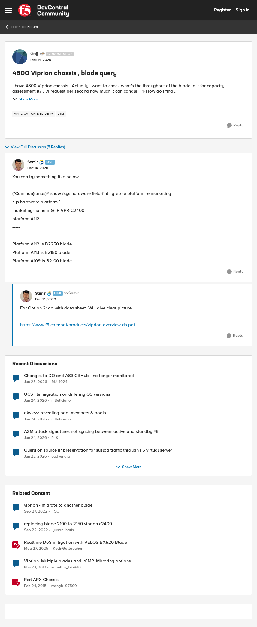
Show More (25, 99)
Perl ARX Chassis (41, 579)
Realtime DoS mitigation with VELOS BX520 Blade (75, 542)
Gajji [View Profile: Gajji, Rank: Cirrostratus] (34, 54)
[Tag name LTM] (61, 114)
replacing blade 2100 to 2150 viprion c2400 (68, 523)
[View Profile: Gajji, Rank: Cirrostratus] (19, 56)
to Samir (71, 293)
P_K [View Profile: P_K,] (54, 438)
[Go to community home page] (43, 10)
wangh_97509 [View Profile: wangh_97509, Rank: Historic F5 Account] (64, 586)
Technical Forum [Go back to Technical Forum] (21, 26)
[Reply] (235, 125)
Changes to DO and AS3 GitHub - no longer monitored (79, 375)
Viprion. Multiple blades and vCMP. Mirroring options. (78, 561)
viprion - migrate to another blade (58, 505)
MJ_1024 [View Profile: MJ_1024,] (59, 381)
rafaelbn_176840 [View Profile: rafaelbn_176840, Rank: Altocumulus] (66, 567)
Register (222, 10)
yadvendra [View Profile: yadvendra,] (60, 456)
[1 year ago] (36, 548)
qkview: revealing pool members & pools (65, 412)
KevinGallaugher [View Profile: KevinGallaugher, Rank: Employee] (67, 548)
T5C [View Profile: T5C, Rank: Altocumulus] (55, 511)
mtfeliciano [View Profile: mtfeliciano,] (61, 400)
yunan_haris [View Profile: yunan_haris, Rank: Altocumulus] (63, 530)
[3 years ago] (35, 511)
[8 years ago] (35, 567)
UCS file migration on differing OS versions (67, 394)
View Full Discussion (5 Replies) (35, 147)
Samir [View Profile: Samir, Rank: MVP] (32, 162)
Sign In (242, 10)
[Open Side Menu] (8, 10)
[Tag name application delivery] (33, 114)
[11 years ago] (35, 586)
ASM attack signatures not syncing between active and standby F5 (91, 431)
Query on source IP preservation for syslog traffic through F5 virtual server (98, 450)
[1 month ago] (35, 381)
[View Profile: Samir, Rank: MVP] (18, 165)
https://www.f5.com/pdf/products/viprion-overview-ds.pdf (77, 324)
